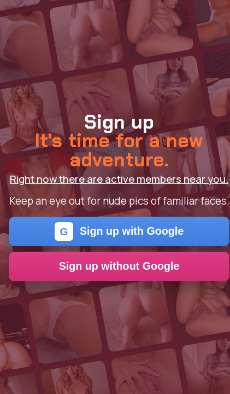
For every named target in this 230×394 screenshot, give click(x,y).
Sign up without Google (119, 266)
